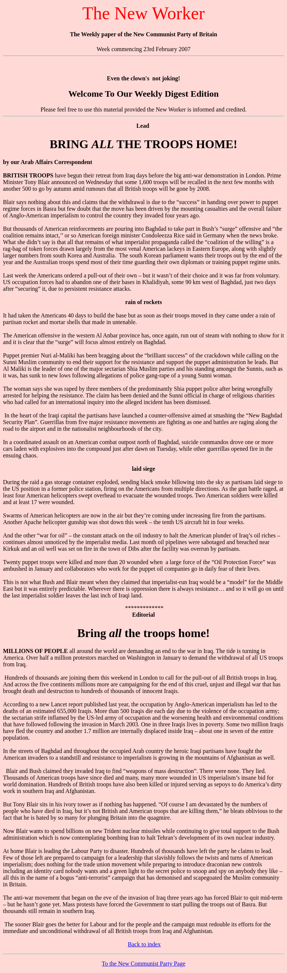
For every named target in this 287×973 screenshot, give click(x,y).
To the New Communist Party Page (143, 963)
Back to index (144, 944)
